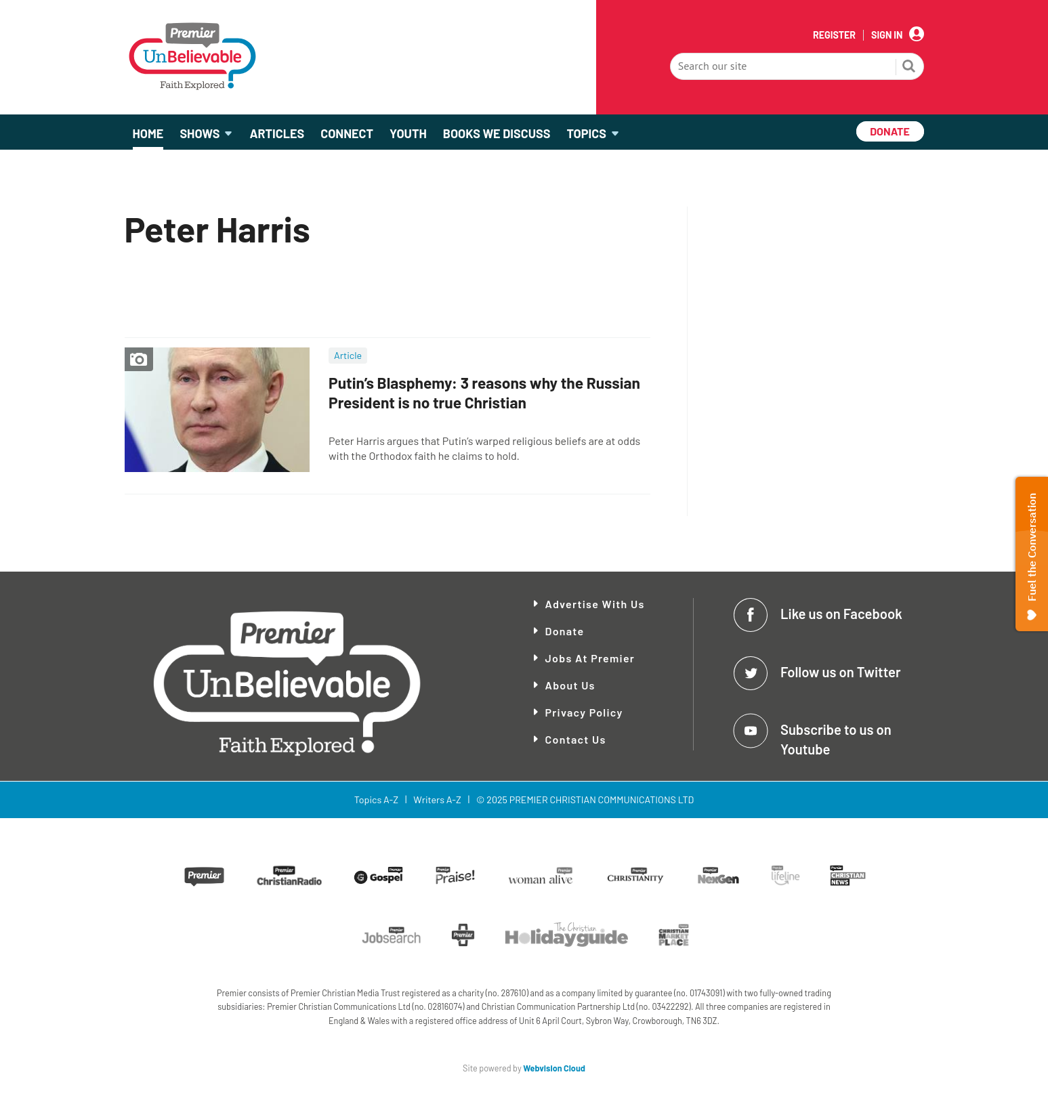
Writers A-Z (437, 799)
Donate (565, 630)
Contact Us (575, 739)
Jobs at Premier (590, 658)
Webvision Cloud (554, 1068)
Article (348, 355)
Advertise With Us (595, 603)
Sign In (886, 35)
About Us (570, 685)
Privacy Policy (584, 712)
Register (834, 35)
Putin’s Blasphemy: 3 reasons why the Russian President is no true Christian (484, 392)
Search (909, 68)
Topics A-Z (376, 799)
